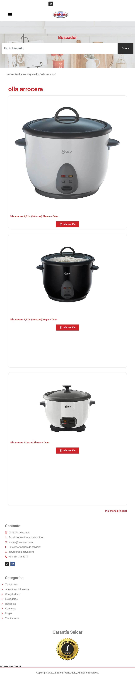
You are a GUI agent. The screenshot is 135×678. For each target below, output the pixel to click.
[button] (10, 14)
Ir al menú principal (116, 510)
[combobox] (59, 48)
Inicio (10, 74)
